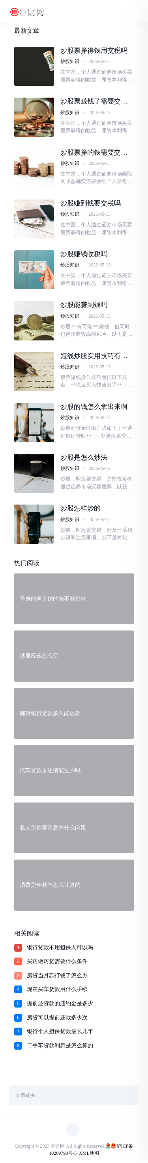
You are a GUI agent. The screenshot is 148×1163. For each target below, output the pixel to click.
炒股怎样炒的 (80, 508)
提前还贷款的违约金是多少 (60, 1003)
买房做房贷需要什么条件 (57, 961)
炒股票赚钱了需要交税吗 (93, 101)
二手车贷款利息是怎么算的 (60, 1045)
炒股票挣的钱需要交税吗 (93, 153)
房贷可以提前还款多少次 (57, 1018)
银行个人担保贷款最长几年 (60, 1031)
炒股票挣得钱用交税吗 (93, 50)
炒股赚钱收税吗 (83, 254)
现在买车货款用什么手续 (57, 989)
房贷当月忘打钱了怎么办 (57, 975)
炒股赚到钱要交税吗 (90, 203)
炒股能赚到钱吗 (83, 305)
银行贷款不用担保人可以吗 (60, 947)
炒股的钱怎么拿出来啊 (93, 406)
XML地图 (89, 1153)
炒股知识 (69, 61)
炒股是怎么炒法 (83, 457)
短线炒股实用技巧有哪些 (93, 356)
